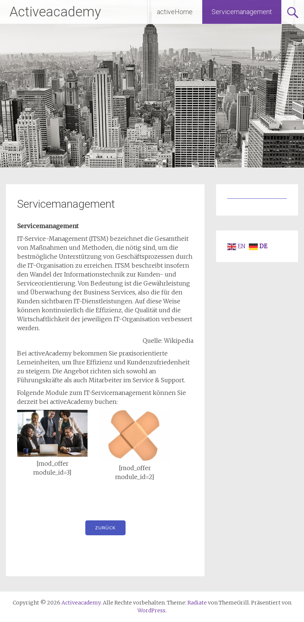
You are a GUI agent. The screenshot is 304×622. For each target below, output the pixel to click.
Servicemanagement (242, 12)
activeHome (175, 12)
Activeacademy (55, 12)
